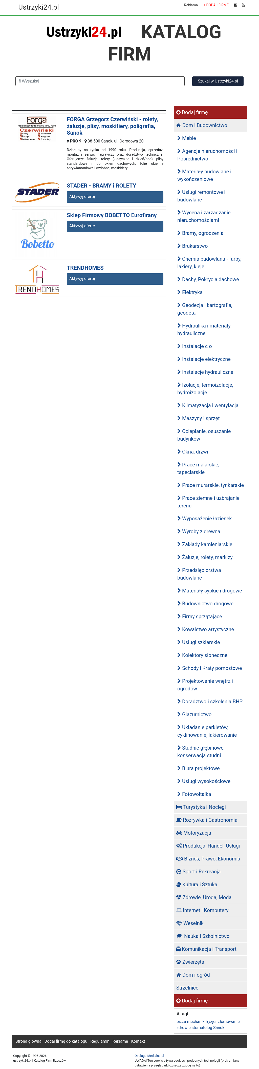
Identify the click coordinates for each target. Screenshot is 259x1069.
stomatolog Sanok (208, 1027)
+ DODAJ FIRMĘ (216, 5)
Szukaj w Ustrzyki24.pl (218, 81)
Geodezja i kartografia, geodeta (204, 309)
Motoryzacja (193, 833)
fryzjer (211, 1021)
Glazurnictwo (194, 714)
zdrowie (184, 1027)
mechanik (195, 1021)
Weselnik (190, 923)
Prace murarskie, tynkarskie (210, 485)
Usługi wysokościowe (203, 781)
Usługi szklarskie (198, 642)
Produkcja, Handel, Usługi (208, 846)
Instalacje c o (194, 346)
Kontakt (138, 1041)
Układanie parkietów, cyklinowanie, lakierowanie (207, 731)
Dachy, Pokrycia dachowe (208, 279)
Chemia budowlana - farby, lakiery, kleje (209, 263)
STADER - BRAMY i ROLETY (101, 185)
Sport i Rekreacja (198, 872)
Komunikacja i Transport (206, 949)
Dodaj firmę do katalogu (66, 1041)
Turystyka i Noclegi (201, 807)
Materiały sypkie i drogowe (209, 591)
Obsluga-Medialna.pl (149, 1056)
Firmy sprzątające (199, 616)
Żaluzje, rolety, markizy (205, 557)
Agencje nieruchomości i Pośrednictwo (207, 155)
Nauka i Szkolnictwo (203, 936)
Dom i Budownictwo (201, 125)
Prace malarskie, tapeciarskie (198, 468)
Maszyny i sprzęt (198, 418)
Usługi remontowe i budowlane (201, 196)
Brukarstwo (192, 246)
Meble (186, 138)
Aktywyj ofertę (82, 196)
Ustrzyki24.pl (38, 7)
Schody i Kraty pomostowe (209, 668)
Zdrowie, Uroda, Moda (203, 897)
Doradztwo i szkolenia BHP (210, 701)
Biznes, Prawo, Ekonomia (208, 859)
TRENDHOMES (85, 268)
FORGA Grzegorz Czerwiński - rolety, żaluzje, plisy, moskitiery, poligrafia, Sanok (112, 126)
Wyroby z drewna (198, 531)
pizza (181, 1021)
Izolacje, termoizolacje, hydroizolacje (205, 389)
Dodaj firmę (192, 112)
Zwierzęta (190, 962)
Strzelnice (187, 988)
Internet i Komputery (202, 910)
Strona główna (28, 1041)
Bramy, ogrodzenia (200, 233)
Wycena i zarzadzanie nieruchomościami (204, 216)
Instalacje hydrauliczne (205, 372)
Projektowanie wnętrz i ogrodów (205, 685)
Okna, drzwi (192, 452)
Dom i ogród (193, 975)
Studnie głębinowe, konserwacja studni (201, 751)
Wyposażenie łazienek (204, 519)
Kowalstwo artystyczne (205, 629)
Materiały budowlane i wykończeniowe (204, 175)
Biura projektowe (198, 768)
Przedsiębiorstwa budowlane (199, 574)
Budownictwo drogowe (205, 604)
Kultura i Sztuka (196, 884)
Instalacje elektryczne (204, 359)
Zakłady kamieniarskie (204, 544)
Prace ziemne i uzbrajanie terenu (208, 502)
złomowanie (229, 1021)
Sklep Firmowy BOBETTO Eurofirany (112, 215)
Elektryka (190, 292)
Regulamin (100, 1041)
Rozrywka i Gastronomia (207, 820)
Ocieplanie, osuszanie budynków (204, 435)
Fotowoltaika (194, 794)
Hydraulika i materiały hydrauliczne (204, 329)
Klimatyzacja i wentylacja (208, 405)
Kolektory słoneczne (202, 655)
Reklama (191, 5)
